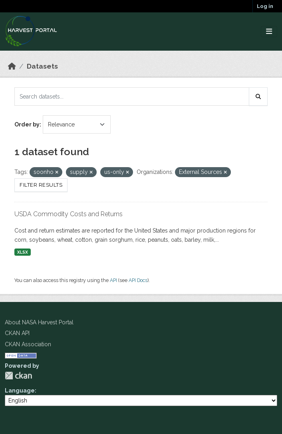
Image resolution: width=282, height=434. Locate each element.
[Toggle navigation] (269, 31)
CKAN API (17, 333)
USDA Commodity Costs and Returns (68, 214)
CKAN (18, 375)
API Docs (138, 280)
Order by (27, 124)
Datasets (42, 66)
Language (20, 390)
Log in (265, 6)
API (113, 280)
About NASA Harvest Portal (39, 322)
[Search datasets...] (131, 96)
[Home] (12, 66)
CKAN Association (28, 344)
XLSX (22, 252)
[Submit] (258, 96)
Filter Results (41, 185)
